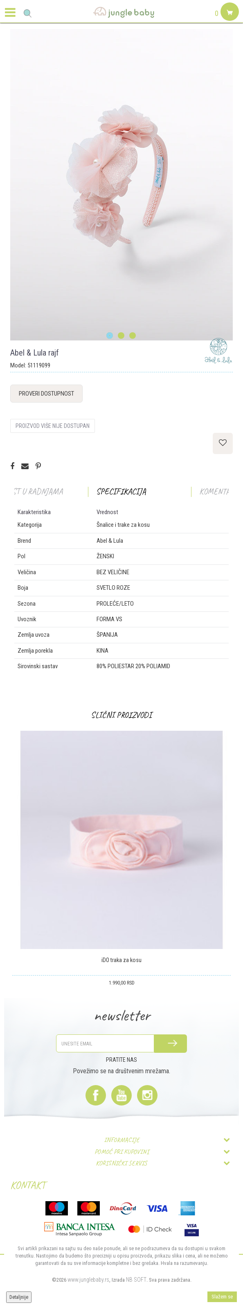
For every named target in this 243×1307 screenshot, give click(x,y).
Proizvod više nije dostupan (53, 426)
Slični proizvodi (121, 715)
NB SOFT (136, 1279)
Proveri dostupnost (46, 393)
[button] (27, 13)
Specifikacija (121, 491)
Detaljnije (18, 1297)
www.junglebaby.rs (88, 1279)
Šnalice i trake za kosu (123, 524)
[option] (121, 184)
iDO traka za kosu (121, 960)
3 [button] (133, 336)
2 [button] (121, 336)
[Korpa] (228, 21)
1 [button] (110, 336)
